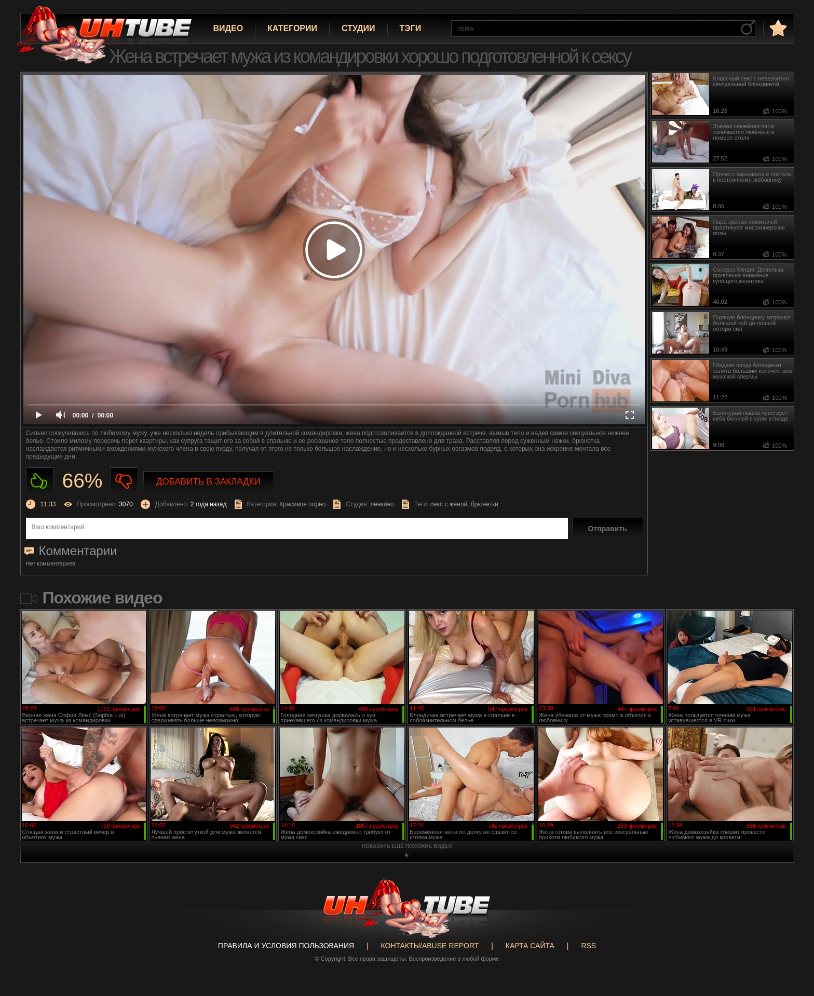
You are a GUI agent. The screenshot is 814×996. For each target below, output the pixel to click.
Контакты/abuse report (430, 945)
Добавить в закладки (208, 482)
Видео (228, 28)
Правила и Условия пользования (286, 945)
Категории (292, 28)
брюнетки (484, 504)
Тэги (411, 28)
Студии (358, 28)
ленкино (382, 504)
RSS (588, 945)
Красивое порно (302, 504)
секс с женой (448, 504)
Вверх (791, 937)
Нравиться (39, 481)
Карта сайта (530, 945)
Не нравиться (124, 481)
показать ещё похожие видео (407, 846)
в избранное (777, 27)
